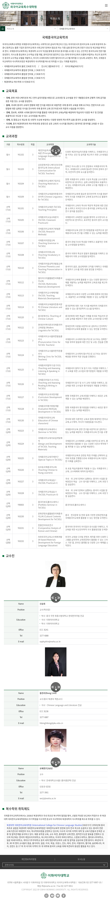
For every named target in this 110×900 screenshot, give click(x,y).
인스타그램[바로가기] (50, 66)
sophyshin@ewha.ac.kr (50, 641)
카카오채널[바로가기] (74, 66)
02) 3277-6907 (92, 882)
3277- (42, 792)
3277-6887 (44, 717)
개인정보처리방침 (28, 859)
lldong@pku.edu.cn (54, 723)
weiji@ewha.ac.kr (48, 798)
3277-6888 (44, 635)
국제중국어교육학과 (67, 28)
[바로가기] (31, 66)
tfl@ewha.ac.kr (48, 885)
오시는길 (81, 859)
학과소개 (10, 28)
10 (100, 882)
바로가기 (30, 81)
